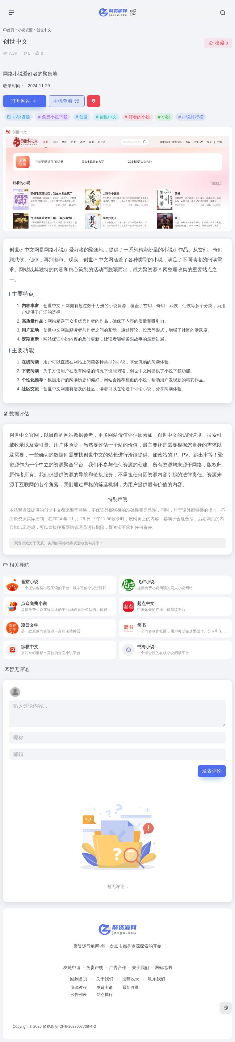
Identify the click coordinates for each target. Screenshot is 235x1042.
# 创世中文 (106, 116)
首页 (10, 30)
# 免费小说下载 (53, 116)
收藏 (218, 42)
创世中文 (52, 305)
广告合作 (117, 967)
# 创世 (82, 116)
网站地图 (163, 967)
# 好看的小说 (137, 116)
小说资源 (25, 30)
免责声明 (94, 967)
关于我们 (140, 967)
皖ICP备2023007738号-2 (75, 1026)
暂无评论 (19, 669)
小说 (59, 249)
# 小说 (164, 116)
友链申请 (72, 967)
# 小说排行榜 (191, 116)
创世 (14, 249)
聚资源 (150, 269)
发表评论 (212, 771)
